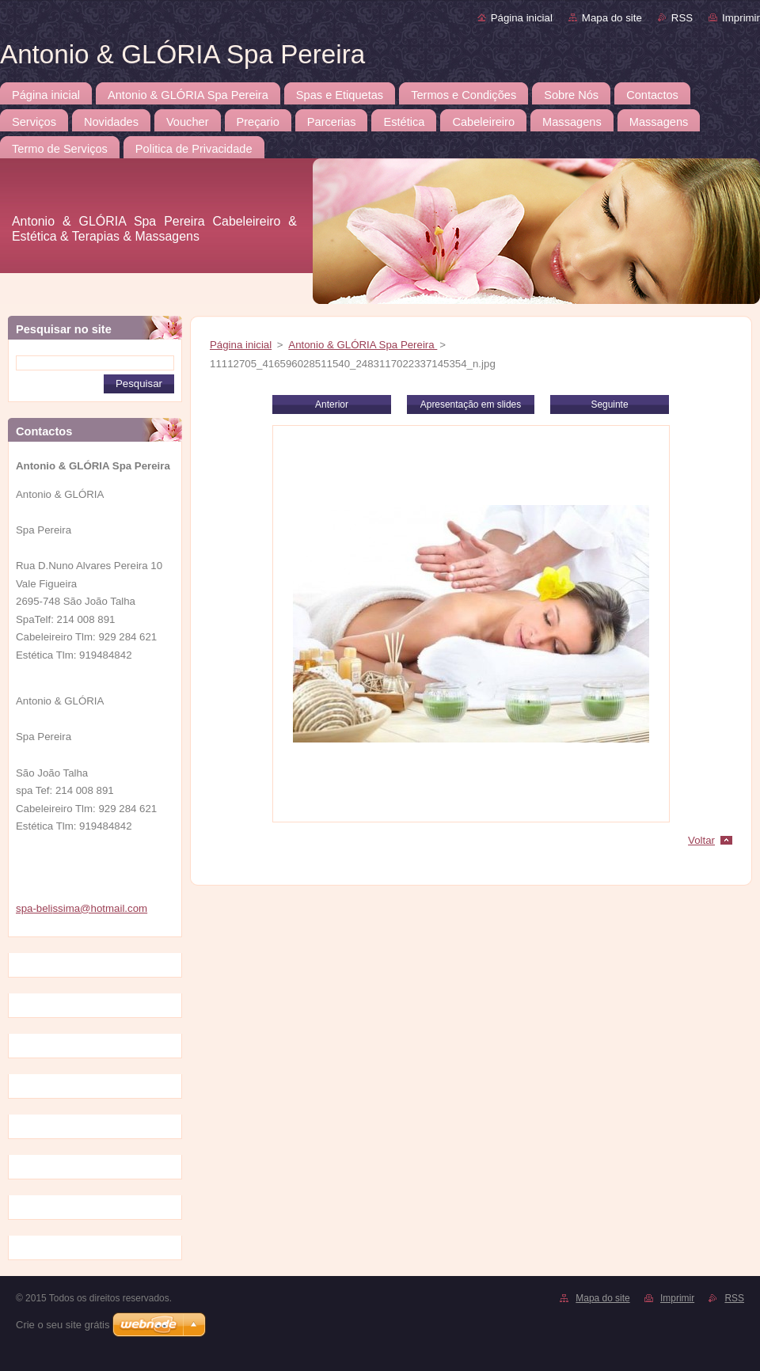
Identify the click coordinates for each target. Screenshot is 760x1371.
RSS (682, 18)
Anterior (331, 404)
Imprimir (741, 18)
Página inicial (522, 18)
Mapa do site (612, 18)
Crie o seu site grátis (63, 1325)
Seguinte (609, 404)
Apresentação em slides (470, 404)
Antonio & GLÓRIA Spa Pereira (362, 345)
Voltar (701, 840)
